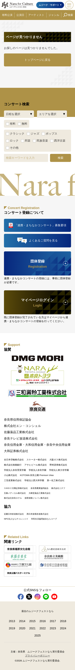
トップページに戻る (37, 59)
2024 (63, 628)
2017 (53, 621)
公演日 (20, 14)
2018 (63, 621)
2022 (42, 628)
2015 (32, 621)
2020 (22, 628)
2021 (32, 628)
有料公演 (7, 14)
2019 (12, 628)
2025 (37, 635)
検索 (70, 14)
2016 (42, 621)
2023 (53, 628)
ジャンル (53, 14)
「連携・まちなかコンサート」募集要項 (40, 225)
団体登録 (37, 264)
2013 (12, 621)
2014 (22, 621)
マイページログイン (37, 302)
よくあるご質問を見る (43, 240)
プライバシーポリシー (37, 655)
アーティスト (36, 14)
